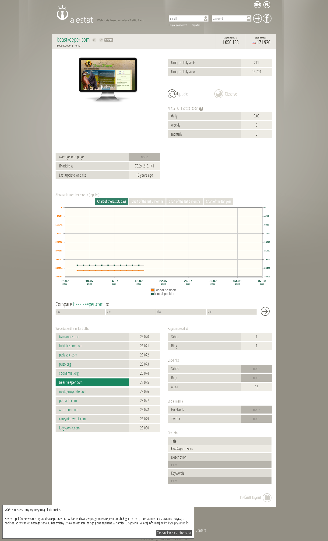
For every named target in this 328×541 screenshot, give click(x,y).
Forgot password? (178, 25)
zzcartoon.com (68, 409)
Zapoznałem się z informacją (174, 533)
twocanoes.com (69, 336)
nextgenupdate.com (72, 391)
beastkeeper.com (70, 382)
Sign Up (196, 25)
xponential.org (69, 373)
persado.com (68, 400)
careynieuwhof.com (72, 418)
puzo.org (65, 364)
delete (109, 40)
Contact (201, 530)
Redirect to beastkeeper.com (101, 40)
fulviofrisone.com (70, 346)
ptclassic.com (68, 355)
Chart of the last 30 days (111, 201)
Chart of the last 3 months (147, 201)
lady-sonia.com (69, 428)
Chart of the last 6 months (184, 201)
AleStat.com (109, 14)
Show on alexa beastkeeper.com (94, 40)
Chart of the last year (218, 201)
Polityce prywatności (176, 523)
